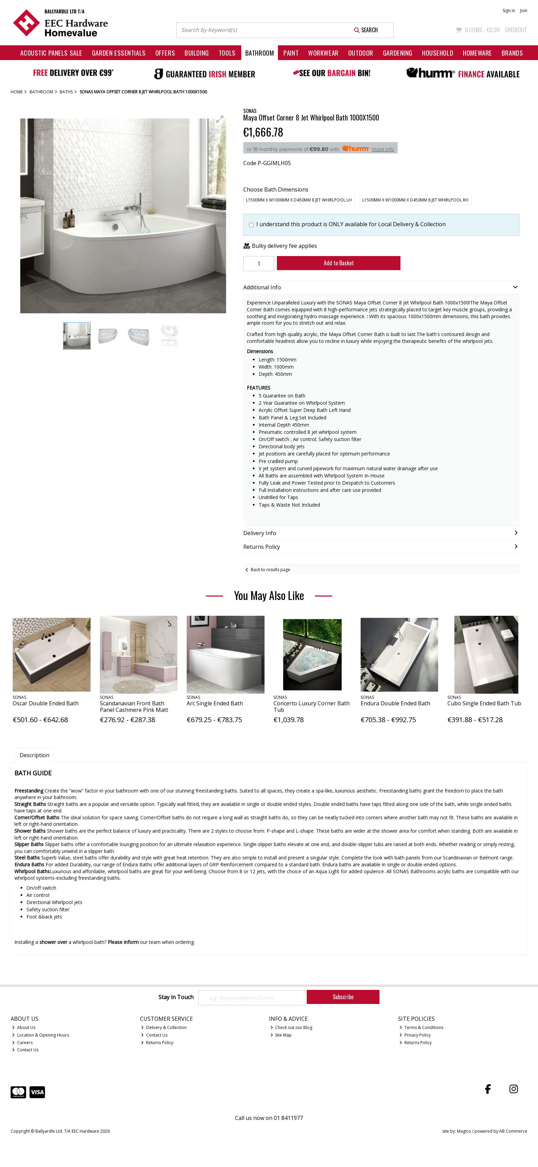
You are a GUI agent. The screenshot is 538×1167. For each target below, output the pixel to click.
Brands (512, 53)
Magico (464, 1131)
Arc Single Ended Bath (215, 703)
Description (34, 755)
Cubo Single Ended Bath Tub (484, 703)
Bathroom (259, 53)
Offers (165, 53)
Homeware (477, 53)
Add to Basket (339, 263)
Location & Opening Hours (40, 1035)
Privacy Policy (415, 1035)
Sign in (509, 10)
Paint (291, 53)
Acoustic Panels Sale (51, 53)
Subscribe (343, 997)
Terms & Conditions (421, 1027)
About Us (23, 1027)
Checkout (516, 30)
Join (523, 10)
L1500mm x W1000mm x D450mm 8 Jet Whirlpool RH (415, 200)
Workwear (323, 53)
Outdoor (360, 53)
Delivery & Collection (164, 1027)
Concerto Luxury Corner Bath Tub (311, 707)
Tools (227, 53)
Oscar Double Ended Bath (46, 703)
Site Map (281, 1035)
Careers (22, 1042)
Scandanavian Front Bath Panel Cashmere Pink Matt (134, 707)
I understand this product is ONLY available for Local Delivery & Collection (351, 224)
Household (437, 53)
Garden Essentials (119, 53)
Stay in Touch (176, 997)
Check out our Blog (291, 1027)
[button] (219, 119)
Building (197, 53)
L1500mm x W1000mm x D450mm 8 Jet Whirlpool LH (299, 200)
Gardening (397, 53)
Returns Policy (157, 1042)
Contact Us (25, 1050)
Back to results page (270, 570)
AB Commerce (513, 1131)
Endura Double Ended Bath (395, 703)
